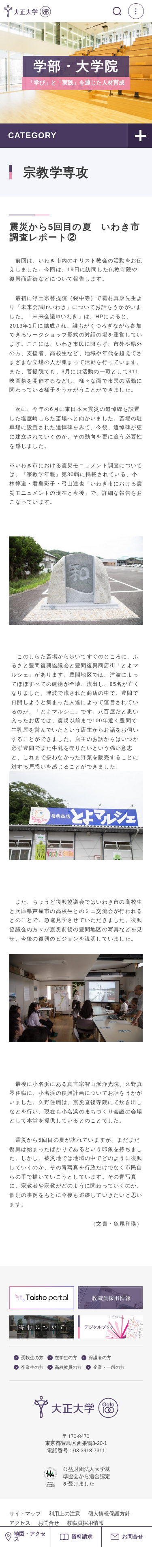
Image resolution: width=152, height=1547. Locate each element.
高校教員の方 (64, 1367)
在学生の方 (62, 1357)
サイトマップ (25, 1514)
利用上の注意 (64, 1514)
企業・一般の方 (105, 1367)
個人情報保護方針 (109, 1514)
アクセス (19, 1523)
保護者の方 (96, 1357)
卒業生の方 (28, 1367)
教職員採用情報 (85, 1523)
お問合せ (48, 1523)
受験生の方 (28, 1357)
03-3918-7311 (89, 1450)
